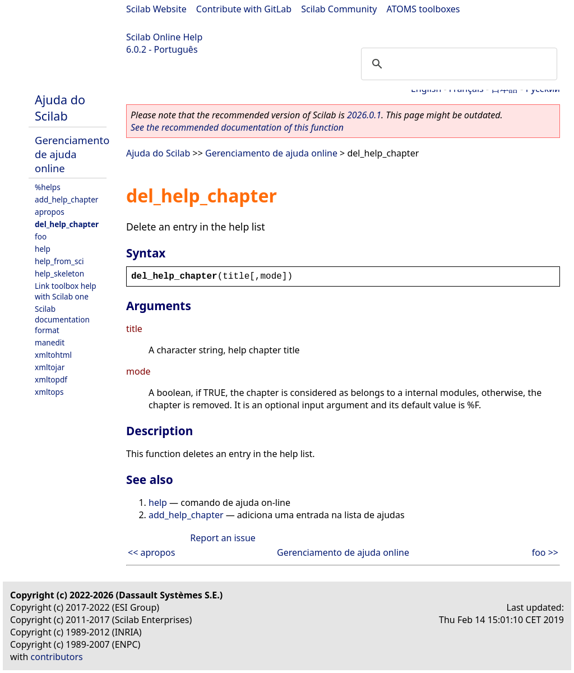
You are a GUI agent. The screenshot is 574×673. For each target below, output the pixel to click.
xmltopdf (51, 379)
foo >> (545, 552)
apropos (49, 211)
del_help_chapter (67, 224)
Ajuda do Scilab (60, 107)
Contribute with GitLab (243, 9)
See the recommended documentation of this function (237, 127)
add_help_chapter (66, 199)
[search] (457, 64)
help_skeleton (59, 273)
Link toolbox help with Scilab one (65, 291)
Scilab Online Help (164, 37)
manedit (49, 342)
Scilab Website (156, 9)
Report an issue (222, 538)
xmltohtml (53, 354)
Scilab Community (339, 9)
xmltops (49, 391)
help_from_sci (59, 261)
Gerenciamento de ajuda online (72, 154)
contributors (57, 657)
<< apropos (151, 552)
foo (41, 236)
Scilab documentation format (62, 319)
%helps (48, 187)
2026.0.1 (364, 115)
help (42, 248)
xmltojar (49, 367)
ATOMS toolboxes (423, 9)
